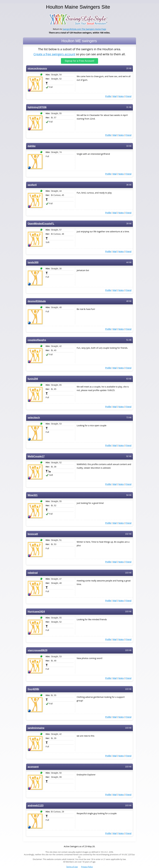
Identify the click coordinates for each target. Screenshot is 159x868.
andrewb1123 (35, 805)
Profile (108, 96)
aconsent (33, 766)
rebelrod (33, 572)
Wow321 (33, 495)
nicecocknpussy (37, 68)
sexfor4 (32, 184)
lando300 (33, 262)
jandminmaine (36, 728)
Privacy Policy (87, 866)
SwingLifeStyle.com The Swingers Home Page (84, 29)
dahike (32, 146)
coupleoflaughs (37, 340)
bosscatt (33, 534)
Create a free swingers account (54, 54)
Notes (121, 96)
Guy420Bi (33, 689)
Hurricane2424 (36, 611)
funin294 (33, 378)
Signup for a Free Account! (79, 60)
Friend (128, 96)
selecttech (34, 417)
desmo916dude (37, 301)
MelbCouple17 (36, 456)
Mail (115, 96)
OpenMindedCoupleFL (41, 223)
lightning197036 (37, 107)
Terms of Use (72, 866)
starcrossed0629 (37, 650)
